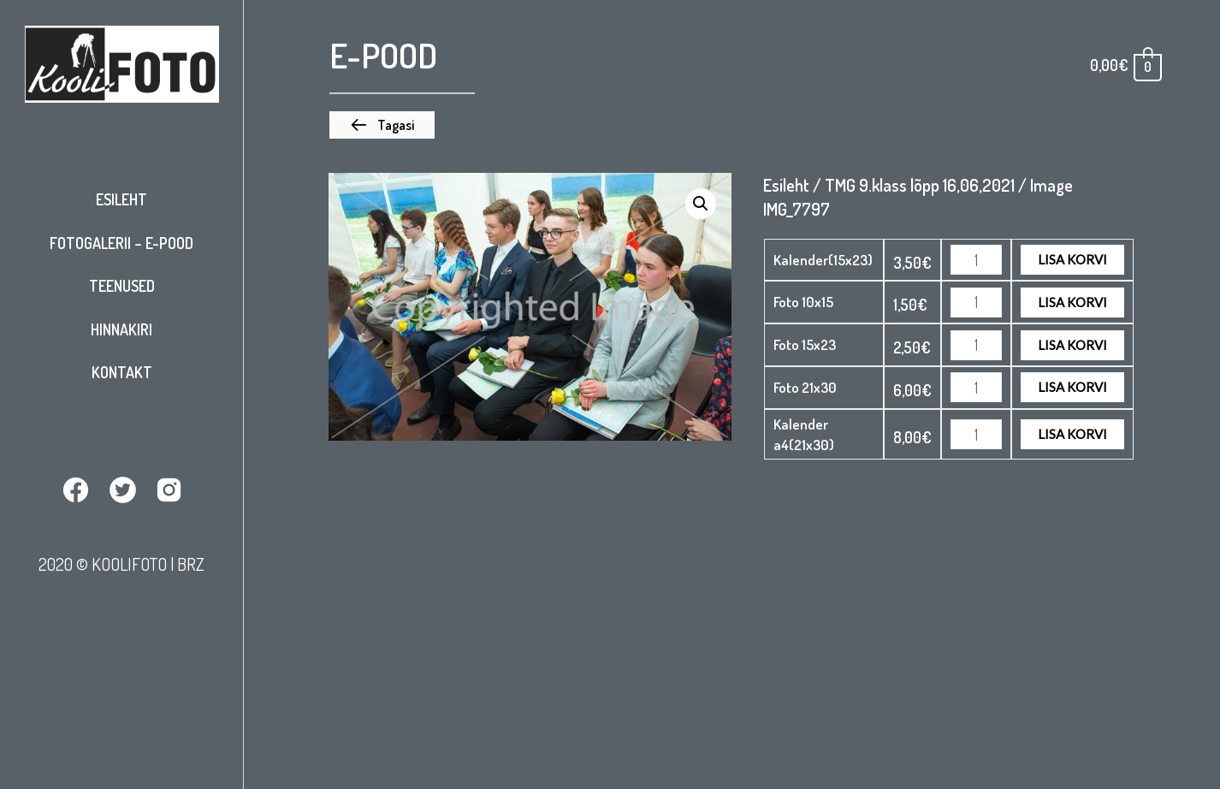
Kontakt (122, 372)
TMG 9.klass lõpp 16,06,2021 (920, 185)
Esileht (121, 199)
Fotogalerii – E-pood (121, 243)
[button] (382, 125)
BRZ (190, 564)
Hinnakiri (121, 329)
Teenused (122, 285)
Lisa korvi (1072, 259)
